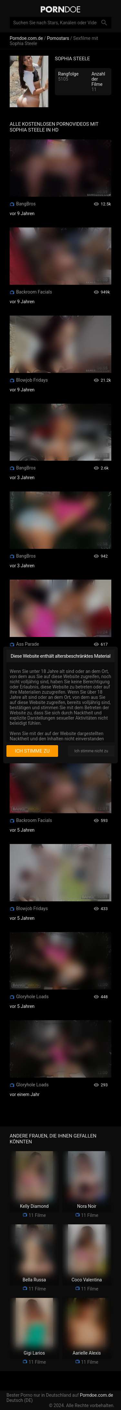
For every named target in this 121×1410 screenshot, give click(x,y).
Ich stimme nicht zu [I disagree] (91, 751)
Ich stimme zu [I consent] (32, 751)
